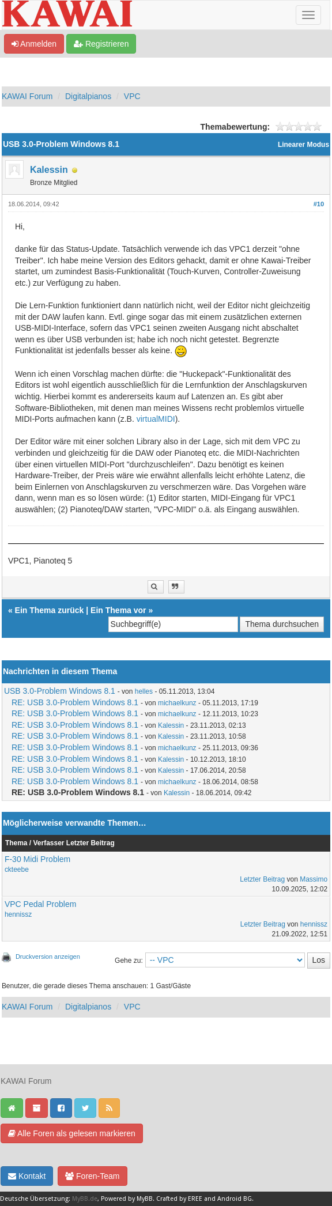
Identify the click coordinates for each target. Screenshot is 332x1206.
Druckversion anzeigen (48, 956)
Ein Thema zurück (49, 610)
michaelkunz (177, 703)
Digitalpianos (88, 96)
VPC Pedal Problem (41, 904)
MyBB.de (84, 1199)
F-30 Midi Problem (37, 859)
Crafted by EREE (179, 1199)
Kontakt (27, 1176)
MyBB (145, 1199)
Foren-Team (92, 1176)
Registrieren (101, 43)
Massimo (313, 879)
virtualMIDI (156, 419)
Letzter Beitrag (262, 879)
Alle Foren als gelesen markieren (71, 1133)
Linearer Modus (303, 145)
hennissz (18, 914)
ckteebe (17, 869)
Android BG (234, 1199)
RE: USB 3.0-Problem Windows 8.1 (75, 702)
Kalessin (49, 170)
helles (144, 691)
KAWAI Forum (27, 96)
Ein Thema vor (118, 610)
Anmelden (34, 43)
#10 (319, 204)
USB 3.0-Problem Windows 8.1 (59, 690)
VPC (132, 96)
